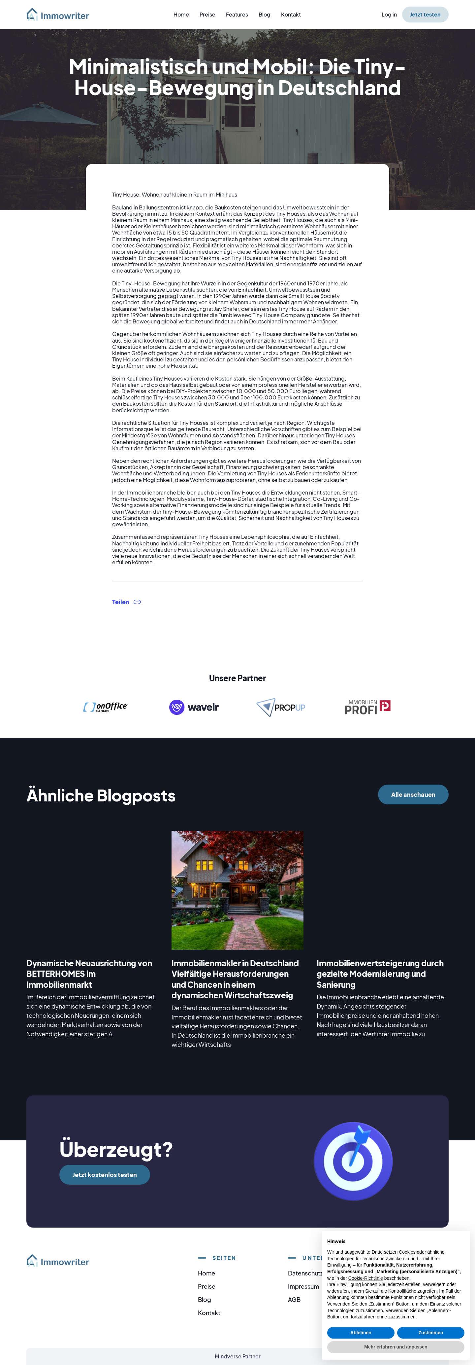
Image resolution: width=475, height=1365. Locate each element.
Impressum (303, 1286)
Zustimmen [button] (431, 1332)
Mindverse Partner (238, 1356)
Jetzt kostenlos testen (105, 1174)
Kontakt (291, 14)
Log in (389, 14)
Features (237, 14)
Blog (264, 14)
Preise (207, 14)
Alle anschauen (413, 794)
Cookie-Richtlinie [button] (365, 1278)
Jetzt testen (425, 14)
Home (181, 14)
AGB (294, 1299)
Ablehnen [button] (360, 1332)
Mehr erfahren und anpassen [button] (395, 1346)
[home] (62, 14)
